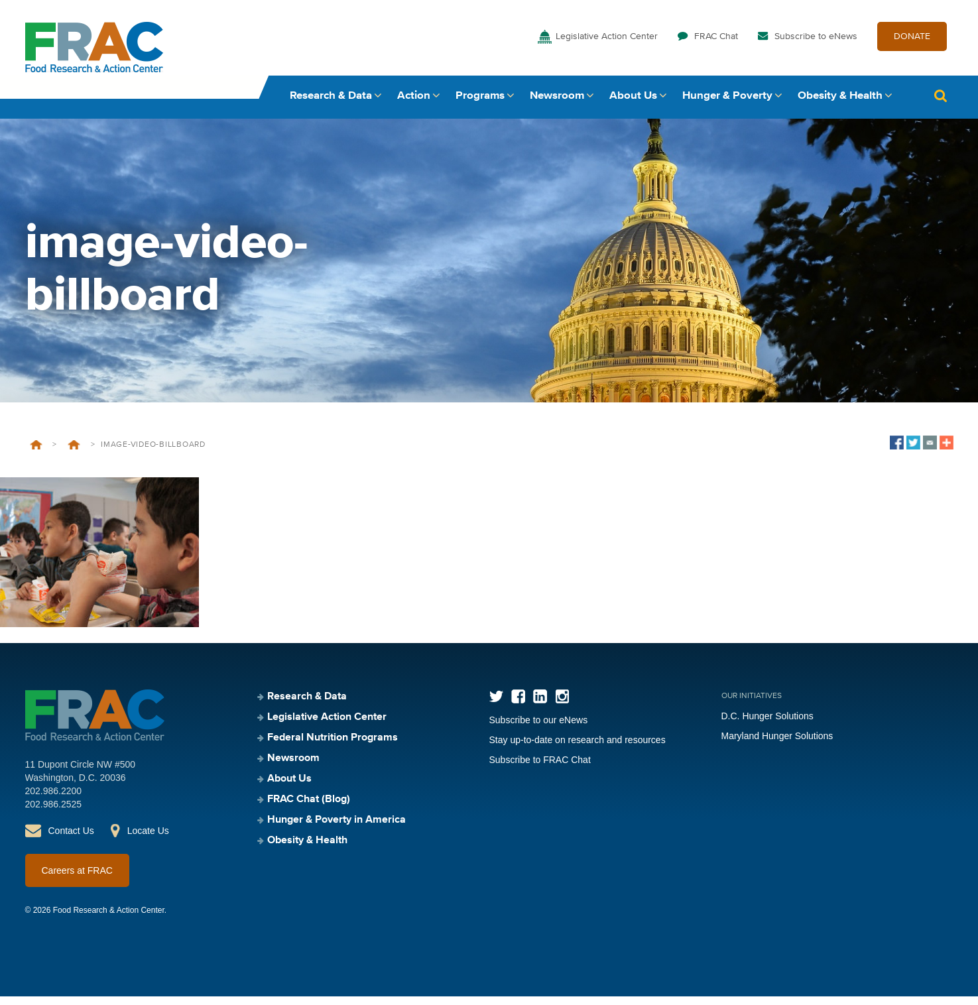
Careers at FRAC (77, 879)
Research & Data (331, 104)
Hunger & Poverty (727, 104)
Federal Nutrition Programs (332, 746)
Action (413, 104)
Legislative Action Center (607, 45)
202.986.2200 (53, 799)
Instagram (562, 705)
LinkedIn (540, 705)
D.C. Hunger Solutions (767, 724)
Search (940, 104)
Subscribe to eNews (815, 45)
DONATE (912, 45)
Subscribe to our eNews (538, 728)
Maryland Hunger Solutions (777, 744)
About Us (633, 104)
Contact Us (71, 839)
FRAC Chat (716, 45)
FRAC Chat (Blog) (308, 808)
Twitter (496, 705)
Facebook (518, 705)
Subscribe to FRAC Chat (540, 768)
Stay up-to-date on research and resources (577, 748)
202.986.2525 (53, 812)
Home (36, 453)
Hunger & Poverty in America (336, 828)
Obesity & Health (840, 104)
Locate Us (148, 839)
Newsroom (557, 104)
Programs (480, 104)
